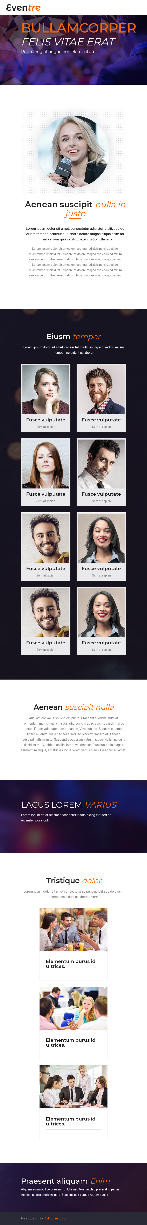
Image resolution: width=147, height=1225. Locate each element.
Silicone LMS (55, 1218)
